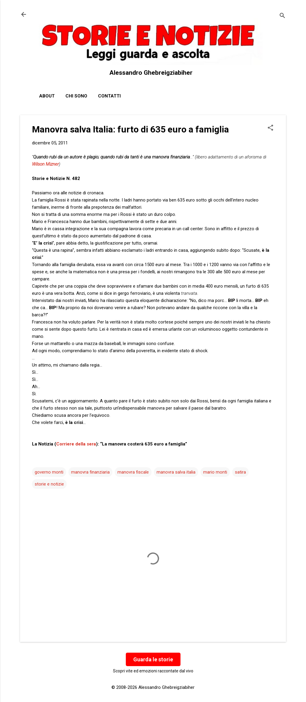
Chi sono (76, 96)
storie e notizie (49, 484)
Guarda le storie (153, 659)
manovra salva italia (176, 472)
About (47, 96)
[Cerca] (282, 16)
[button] (270, 128)
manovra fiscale (133, 472)
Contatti (109, 96)
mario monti (215, 472)
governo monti (49, 472)
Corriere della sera (76, 444)
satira (240, 472)
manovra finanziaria (90, 472)
